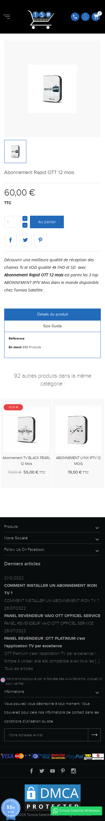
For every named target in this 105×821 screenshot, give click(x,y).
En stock (15, 347)
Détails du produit (52, 314)
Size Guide (52, 326)
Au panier (47, 221)
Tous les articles (18, 668)
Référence (17, 339)
